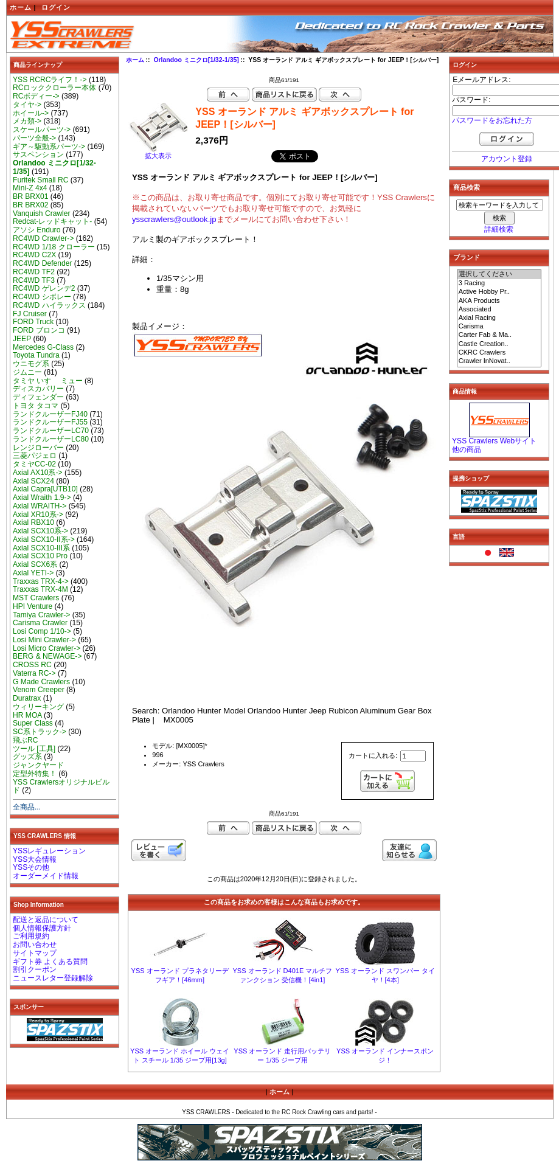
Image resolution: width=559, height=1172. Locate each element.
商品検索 (466, 187)
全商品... (27, 807)
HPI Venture (32, 606)
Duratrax (27, 698)
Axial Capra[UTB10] (45, 489)
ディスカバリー (38, 388)
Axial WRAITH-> (39, 506)
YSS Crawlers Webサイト (494, 441)
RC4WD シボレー (42, 297)
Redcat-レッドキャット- (52, 221)
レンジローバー (38, 447)
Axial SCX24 (33, 481)
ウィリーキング (38, 706)
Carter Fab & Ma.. (499, 335)
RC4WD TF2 (34, 272)
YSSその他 (31, 867)
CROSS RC (32, 665)
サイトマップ (35, 953)
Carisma (499, 326)
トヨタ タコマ (35, 405)
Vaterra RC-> (34, 673)
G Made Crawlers (41, 682)
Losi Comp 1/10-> (42, 631)
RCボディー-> (36, 96)
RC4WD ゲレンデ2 (44, 288)
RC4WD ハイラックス (49, 305)
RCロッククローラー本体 (54, 87)
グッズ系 (27, 756)
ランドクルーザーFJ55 (50, 422)
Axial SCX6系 (35, 564)
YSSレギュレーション (49, 851)
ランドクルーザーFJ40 (50, 414)
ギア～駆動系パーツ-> (49, 146)
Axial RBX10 (33, 522)
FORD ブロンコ (39, 330)
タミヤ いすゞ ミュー (48, 380)
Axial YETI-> (33, 573)
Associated (499, 309)
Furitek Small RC (40, 180)
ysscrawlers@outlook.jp (174, 219)
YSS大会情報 (35, 859)
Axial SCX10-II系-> (44, 539)
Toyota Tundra (36, 355)
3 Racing (499, 283)
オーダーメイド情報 (45, 876)
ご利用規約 (31, 936)
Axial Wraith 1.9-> (42, 497)
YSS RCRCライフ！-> (50, 79)
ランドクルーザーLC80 (51, 439)
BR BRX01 (30, 196)
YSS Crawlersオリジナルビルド (61, 786)
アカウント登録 (506, 158)
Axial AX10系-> (38, 472)
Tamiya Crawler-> (41, 615)
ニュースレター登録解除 (53, 978)
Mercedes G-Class (43, 347)
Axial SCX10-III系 (41, 548)
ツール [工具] (34, 748)
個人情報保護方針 (42, 928)
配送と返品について (45, 919)
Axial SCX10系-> (40, 531)
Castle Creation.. (499, 344)
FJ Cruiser (30, 314)
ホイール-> (31, 113)
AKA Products (499, 301)
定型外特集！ (35, 773)
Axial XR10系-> (38, 514)
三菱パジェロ (35, 455)
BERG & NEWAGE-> (47, 656)
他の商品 (466, 449)
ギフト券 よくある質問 (50, 961)
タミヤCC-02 (34, 464)
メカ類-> (27, 121)
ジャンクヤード (38, 765)
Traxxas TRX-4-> (41, 581)
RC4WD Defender (42, 263)
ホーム (21, 7)
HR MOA (27, 715)
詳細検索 (498, 229)
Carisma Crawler (40, 623)
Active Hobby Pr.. (499, 292)
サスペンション (38, 154)
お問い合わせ (35, 944)
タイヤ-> (27, 104)
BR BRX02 (30, 205)
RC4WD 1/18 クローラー (54, 247)
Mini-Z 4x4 (30, 188)
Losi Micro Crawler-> (46, 648)
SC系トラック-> (39, 731)
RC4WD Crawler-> (43, 238)
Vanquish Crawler (42, 213)
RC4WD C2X (34, 255)
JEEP (22, 339)
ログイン (56, 7)
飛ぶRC (25, 740)
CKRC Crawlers (499, 352)
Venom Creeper (38, 689)
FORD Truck (33, 321)
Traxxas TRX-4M (40, 589)
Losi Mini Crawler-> (44, 640)
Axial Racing (499, 318)
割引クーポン (35, 969)
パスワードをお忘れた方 (492, 120)
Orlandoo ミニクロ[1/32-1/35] (195, 60)
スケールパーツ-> (42, 129)
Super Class (33, 723)
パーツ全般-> (34, 138)
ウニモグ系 (31, 363)
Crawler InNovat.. (499, 361)
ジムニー (27, 372)
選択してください (499, 274)
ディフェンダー (38, 397)
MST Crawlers (36, 598)
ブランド (466, 257)
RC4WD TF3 (34, 280)
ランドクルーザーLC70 (51, 430)
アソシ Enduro (36, 230)
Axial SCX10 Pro (40, 556)
